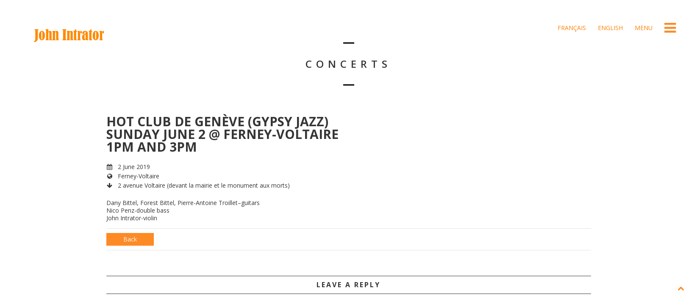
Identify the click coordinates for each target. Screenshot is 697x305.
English (609, 28)
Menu (643, 28)
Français (571, 28)
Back (130, 239)
